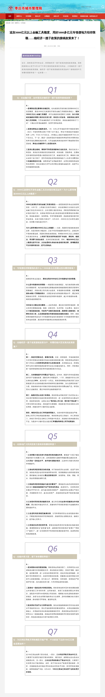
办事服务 (47, 16)
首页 (9, 16)
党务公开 (37, 16)
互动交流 (65, 16)
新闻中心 (19, 16)
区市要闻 (28, 16)
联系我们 (75, 16)
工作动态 (23, 23)
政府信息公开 (94, 16)
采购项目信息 (84, 16)
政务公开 (56, 16)
